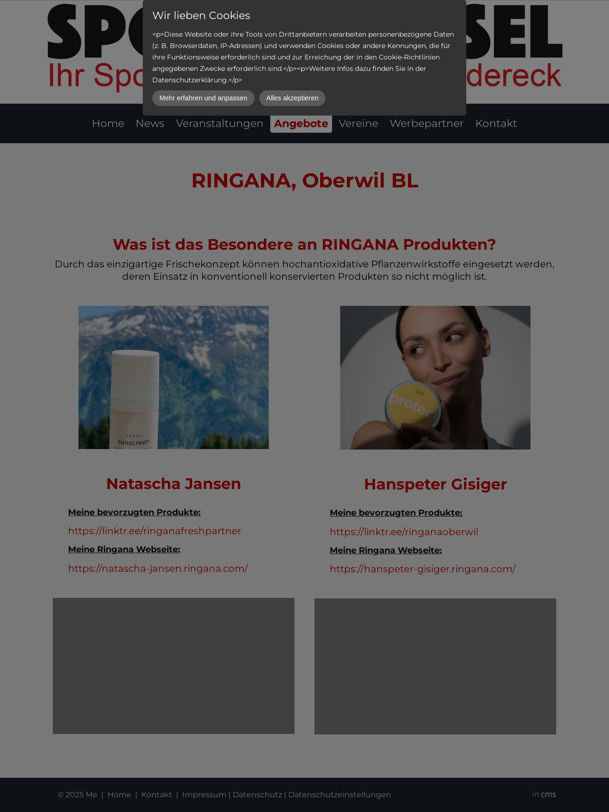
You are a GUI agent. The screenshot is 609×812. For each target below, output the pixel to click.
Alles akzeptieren (292, 98)
